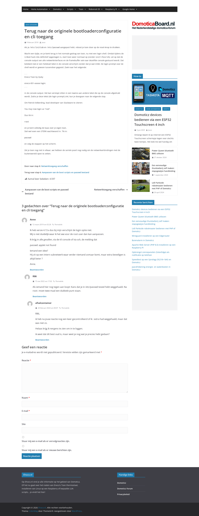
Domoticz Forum (125, 488)
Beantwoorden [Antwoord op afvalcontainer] (42, 340)
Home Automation (40, 9)
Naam (26, 397)
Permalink (57, 224)
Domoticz (58, 9)
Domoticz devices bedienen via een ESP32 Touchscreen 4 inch (152, 119)
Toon (82, 9)
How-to (166, 109)
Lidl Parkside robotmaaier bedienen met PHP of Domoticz (162, 185)
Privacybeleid (123, 494)
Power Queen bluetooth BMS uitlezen (163, 152)
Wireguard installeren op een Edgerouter (151, 236)
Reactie (26, 360)
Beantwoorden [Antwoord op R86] (39, 296)
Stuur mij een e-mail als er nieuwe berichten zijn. (47, 450)
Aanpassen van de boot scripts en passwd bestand (45, 191)
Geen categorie (31, 25)
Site (24, 424)
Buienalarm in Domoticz (143, 240)
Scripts (71, 9)
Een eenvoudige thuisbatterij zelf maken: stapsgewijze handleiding (163, 168)
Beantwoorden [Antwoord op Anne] (37, 269)
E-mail (26, 410)
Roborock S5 (96, 9)
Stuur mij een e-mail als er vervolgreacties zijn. (46, 441)
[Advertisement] (154, 52)
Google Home (130, 9)
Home (25, 9)
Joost (43, 42)
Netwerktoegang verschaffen (54, 166)
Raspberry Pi (112, 9)
